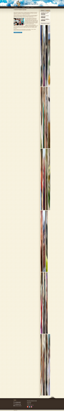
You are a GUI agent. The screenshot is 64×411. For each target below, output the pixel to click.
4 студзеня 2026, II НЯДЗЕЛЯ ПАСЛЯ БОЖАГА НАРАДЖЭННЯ (45, 19)
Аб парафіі (27, 7)
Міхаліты (32, 7)
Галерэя (23, 7)
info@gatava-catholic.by (17, 405)
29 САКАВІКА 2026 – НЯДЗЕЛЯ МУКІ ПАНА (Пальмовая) (45, 13)
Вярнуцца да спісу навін (17, 32)
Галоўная (15, 7)
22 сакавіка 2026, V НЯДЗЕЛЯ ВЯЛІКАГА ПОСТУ (45, 16)
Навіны (20, 7)
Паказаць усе (47, 10)
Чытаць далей (43, 17)
